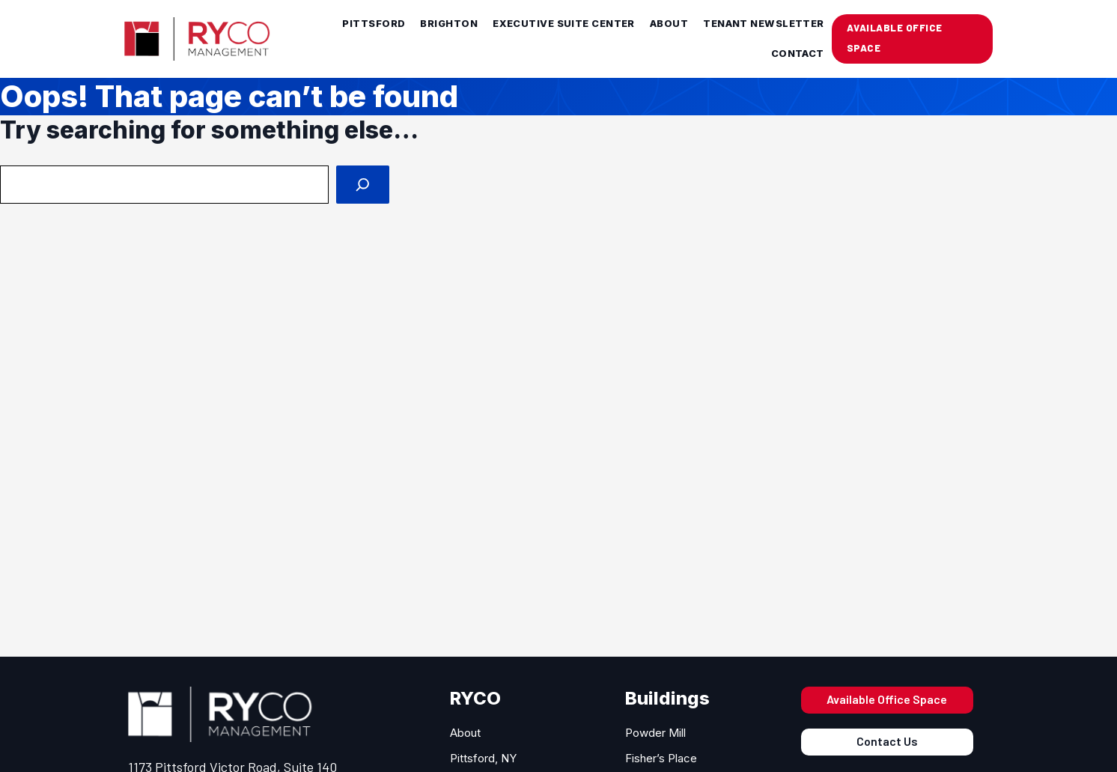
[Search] (362, 184)
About (669, 23)
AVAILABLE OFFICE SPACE (895, 38)
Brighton (449, 23)
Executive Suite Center (564, 23)
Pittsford (373, 23)
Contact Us (887, 741)
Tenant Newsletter (763, 23)
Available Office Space (887, 699)
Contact (797, 53)
